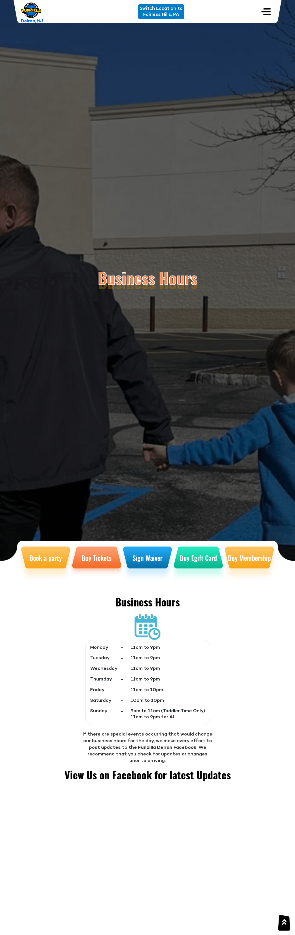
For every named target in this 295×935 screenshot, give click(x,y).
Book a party (45, 558)
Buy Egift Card (198, 558)
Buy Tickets (96, 558)
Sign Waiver (147, 558)
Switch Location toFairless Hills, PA (161, 11)
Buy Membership (249, 558)
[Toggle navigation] (266, 12)
